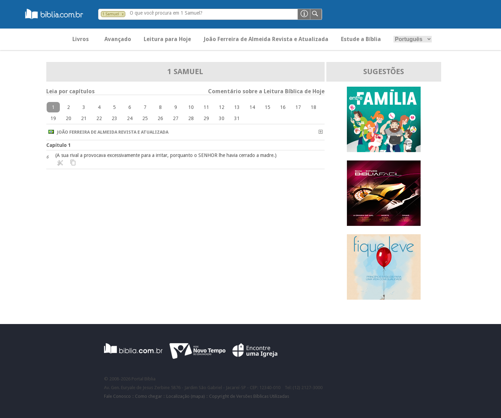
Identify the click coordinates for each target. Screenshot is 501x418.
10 (191, 107)
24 (130, 118)
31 (237, 118)
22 (99, 118)
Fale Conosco (117, 396)
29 (206, 118)
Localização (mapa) (185, 396)
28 (191, 118)
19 (53, 118)
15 (267, 107)
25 (145, 118)
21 (84, 118)
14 (252, 107)
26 (160, 118)
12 (221, 107)
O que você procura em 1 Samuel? (166, 13)
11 (206, 107)
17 (298, 107)
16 (283, 107)
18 (313, 107)
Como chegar (148, 396)
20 (68, 118)
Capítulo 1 (58, 145)
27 (175, 118)
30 (221, 118)
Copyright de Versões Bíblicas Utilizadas (249, 396)
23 (114, 118)
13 (237, 107)
